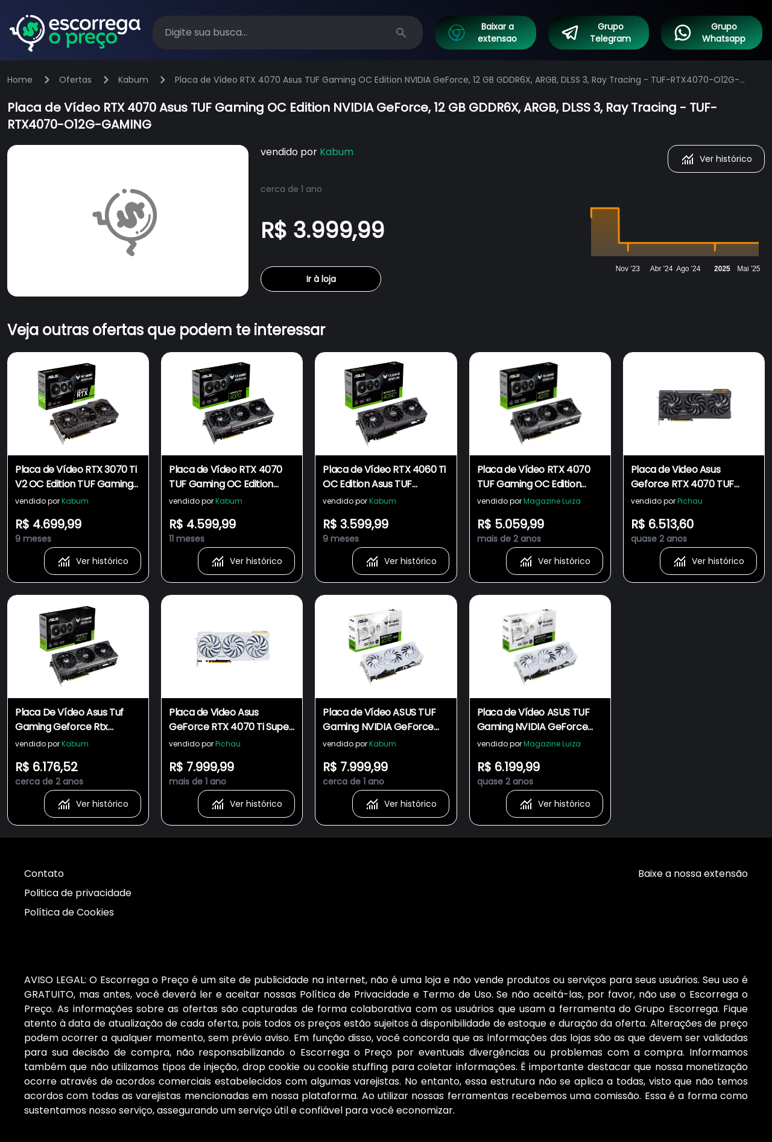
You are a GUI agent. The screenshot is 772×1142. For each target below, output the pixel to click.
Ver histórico (716, 159)
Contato (44, 874)
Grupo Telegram (595, 33)
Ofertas (75, 80)
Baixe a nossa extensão (693, 874)
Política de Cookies (69, 912)
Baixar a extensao (482, 33)
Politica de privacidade (77, 893)
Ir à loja (321, 279)
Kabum (133, 80)
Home (20, 80)
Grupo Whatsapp (709, 33)
